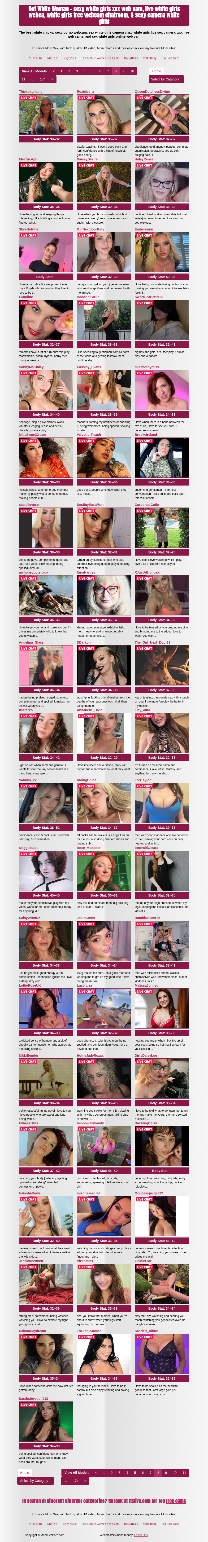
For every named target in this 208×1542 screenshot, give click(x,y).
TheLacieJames (89, 1331)
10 (132, 71)
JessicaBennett (31, 1261)
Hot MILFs (131, 58)
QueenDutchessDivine (152, 91)
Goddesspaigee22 (149, 1193)
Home (156, 71)
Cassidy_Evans (89, 367)
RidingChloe (86, 780)
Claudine (26, 297)
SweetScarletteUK (149, 297)
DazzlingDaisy (146, 1123)
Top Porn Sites (170, 58)
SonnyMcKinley (31, 367)
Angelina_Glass (31, 642)
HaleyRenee (144, 159)
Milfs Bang (149, 58)
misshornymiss (147, 367)
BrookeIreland (146, 435)
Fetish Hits (141, 1535)
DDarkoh (84, 642)
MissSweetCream (32, 435)
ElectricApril (28, 159)
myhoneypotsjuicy (33, 572)
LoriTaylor (143, 780)
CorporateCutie (147, 505)
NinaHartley (86, 572)
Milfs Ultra (36, 58)
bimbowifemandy (90, 1123)
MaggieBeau (28, 848)
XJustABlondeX (147, 572)
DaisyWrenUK (30, 918)
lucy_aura (142, 710)
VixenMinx (85, 1261)
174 (42, 79)
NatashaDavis (30, 1193)
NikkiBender (28, 1055)
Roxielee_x (85, 91)
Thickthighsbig (31, 91)
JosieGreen (86, 918)
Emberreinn (144, 229)
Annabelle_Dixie (89, 710)
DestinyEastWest (90, 505)
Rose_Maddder (88, 848)
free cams (176, 1501)
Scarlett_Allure (146, 1331)
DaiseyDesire (87, 159)
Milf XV (52, 58)
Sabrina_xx (28, 780)
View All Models (34, 71)
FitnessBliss (28, 1123)
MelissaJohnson (147, 985)
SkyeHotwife (29, 229)
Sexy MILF (70, 58)
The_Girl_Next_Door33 (152, 642)
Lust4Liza (84, 985)
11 (24, 79)
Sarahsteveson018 (33, 1399)
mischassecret (88, 1193)
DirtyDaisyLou (146, 1055)
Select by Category (166, 79)
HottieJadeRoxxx (90, 1055)
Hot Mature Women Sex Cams (100, 58)
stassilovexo (29, 505)
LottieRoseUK (30, 985)
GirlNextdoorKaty (90, 229)
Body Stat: (46, 139)
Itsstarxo (26, 710)
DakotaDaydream (32, 1331)
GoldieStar (143, 1261)
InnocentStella (88, 297)
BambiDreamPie (147, 918)
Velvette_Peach (89, 435)
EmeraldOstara (146, 848)
